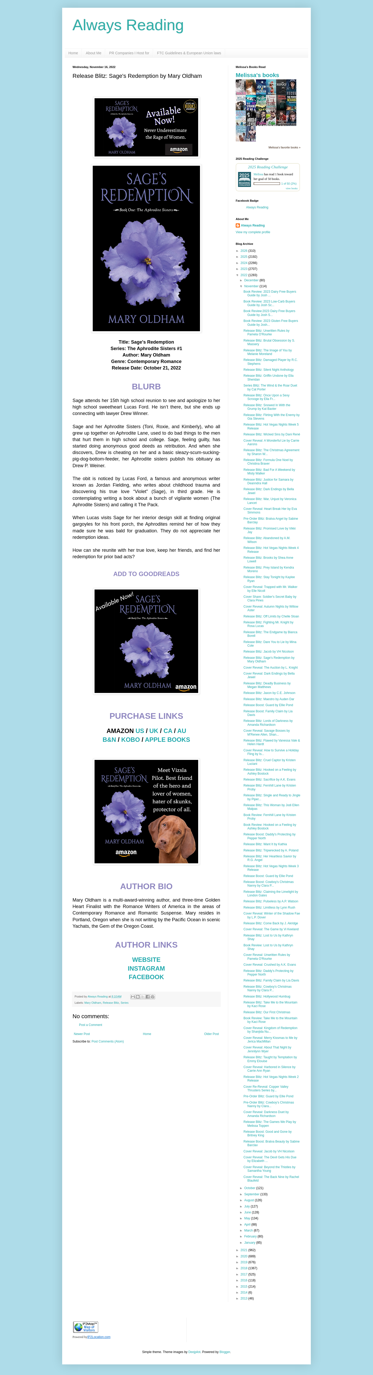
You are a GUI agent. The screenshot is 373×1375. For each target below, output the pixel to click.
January (250, 1242)
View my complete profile (253, 232)
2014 (244, 1292)
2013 (244, 1298)
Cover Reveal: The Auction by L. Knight (270, 667)
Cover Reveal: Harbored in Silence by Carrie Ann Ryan (269, 1068)
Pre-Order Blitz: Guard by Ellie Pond (268, 1096)
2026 (244, 251)
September (252, 1194)
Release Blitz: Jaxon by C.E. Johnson (269, 693)
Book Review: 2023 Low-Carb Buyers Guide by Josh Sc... (269, 303)
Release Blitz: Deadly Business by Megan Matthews (267, 685)
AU (181, 730)
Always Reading (128, 25)
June (248, 1212)
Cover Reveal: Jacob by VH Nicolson (269, 1151)
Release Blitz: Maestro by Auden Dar (268, 699)
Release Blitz (111, 1002)
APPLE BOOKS (167, 739)
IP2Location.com (98, 1337)
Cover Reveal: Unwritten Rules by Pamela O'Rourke (266, 956)
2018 (244, 1268)
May (247, 1218)
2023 (244, 269)
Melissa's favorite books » (284, 147)
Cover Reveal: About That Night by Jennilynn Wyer (267, 1049)
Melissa (258, 174)
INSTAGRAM (146, 968)
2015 (244, 1286)
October (250, 1188)
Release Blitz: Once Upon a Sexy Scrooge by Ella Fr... (266, 397)
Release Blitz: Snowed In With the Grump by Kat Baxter (266, 407)
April (247, 1224)
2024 (244, 263)
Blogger (224, 1352)
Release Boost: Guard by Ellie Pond (268, 705)
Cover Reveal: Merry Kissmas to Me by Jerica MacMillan (270, 1039)
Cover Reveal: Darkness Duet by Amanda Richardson (266, 1113)
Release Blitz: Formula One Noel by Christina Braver (268, 461)
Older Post (211, 1034)
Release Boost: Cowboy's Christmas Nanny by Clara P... (268, 883)
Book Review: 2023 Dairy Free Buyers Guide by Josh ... (269, 293)
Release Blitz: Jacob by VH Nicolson (268, 651)
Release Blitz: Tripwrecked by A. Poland (270, 850)
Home (73, 53)
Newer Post (82, 1034)
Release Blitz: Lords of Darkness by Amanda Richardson (268, 722)
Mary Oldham (92, 1002)
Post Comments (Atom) (107, 1041)
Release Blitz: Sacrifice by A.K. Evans (269, 779)
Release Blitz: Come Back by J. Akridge (270, 923)
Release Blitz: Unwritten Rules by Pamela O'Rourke (266, 332)
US (139, 730)
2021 (244, 1250)
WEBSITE (146, 959)
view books (292, 188)
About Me (93, 53)
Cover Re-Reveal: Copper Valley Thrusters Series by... (265, 1088)
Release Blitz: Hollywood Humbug (266, 996)
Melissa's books (257, 75)
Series (125, 1002)
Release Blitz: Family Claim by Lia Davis (271, 980)
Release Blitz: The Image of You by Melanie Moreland (267, 352)
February (250, 1236)
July (247, 1206)
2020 (244, 1256)
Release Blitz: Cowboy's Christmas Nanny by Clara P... (267, 988)
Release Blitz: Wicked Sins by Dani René (271, 434)
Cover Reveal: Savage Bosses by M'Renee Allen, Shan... (266, 732)
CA (167, 730)
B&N (109, 739)
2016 (244, 1280)
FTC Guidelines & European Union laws (189, 53)
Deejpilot (194, 1352)
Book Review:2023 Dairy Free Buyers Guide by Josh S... (269, 312)
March (249, 1230)
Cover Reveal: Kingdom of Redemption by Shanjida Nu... (270, 1029)
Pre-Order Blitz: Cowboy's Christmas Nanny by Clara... (268, 1104)
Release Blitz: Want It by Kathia (265, 844)
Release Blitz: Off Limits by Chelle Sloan (271, 616)
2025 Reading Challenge (268, 167)
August (249, 1200)
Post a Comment (90, 1025)
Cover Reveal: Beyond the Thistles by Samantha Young (269, 1169)
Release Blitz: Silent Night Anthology (268, 370)
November (252, 286)
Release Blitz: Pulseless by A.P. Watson (270, 901)
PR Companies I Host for (129, 53)
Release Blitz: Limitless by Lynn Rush (269, 907)
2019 (244, 1262)
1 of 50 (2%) (289, 183)
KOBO (130, 739)
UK (154, 730)
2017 (244, 1274)
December (252, 280)
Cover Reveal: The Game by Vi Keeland (271, 929)
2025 (244, 257)
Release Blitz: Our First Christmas (266, 1012)
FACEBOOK (146, 976)
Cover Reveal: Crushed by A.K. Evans (269, 964)
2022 (244, 275)
